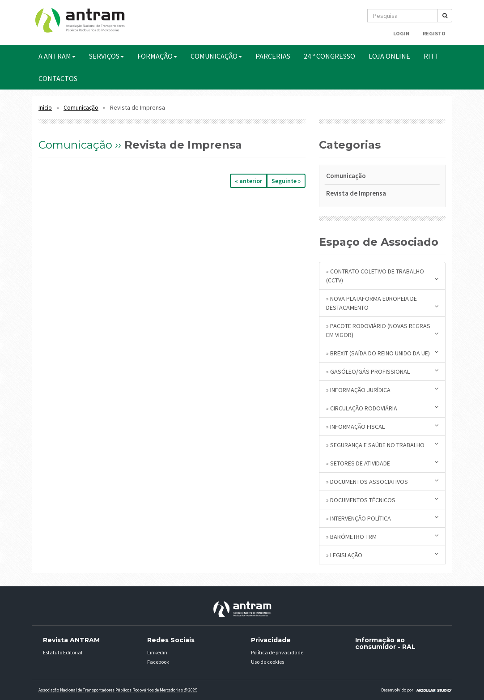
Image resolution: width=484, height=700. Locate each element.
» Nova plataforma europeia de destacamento (382, 303)
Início (45, 107)
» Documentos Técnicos (382, 499)
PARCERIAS (272, 55)
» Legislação (382, 555)
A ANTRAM (57, 55)
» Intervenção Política (382, 518)
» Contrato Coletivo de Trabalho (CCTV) (382, 275)
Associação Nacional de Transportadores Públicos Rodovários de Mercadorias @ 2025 (117, 690)
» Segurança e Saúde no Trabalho (382, 444)
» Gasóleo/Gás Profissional (382, 371)
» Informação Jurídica (382, 389)
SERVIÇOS (106, 55)
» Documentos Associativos (382, 481)
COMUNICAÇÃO (216, 55)
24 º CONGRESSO (329, 55)
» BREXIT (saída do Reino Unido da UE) (382, 353)
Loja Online (389, 55)
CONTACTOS (57, 78)
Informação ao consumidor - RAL (385, 643)
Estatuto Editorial (62, 652)
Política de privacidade (277, 652)
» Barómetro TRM (382, 536)
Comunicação (81, 107)
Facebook (158, 661)
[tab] (382, 177)
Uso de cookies (267, 661)
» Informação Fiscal (382, 426)
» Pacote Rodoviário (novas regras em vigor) (382, 330)
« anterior (248, 181)
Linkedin (157, 652)
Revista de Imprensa (356, 193)
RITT (431, 55)
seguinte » (286, 181)
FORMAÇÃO (157, 55)
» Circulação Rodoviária (382, 408)
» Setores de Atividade (382, 463)
